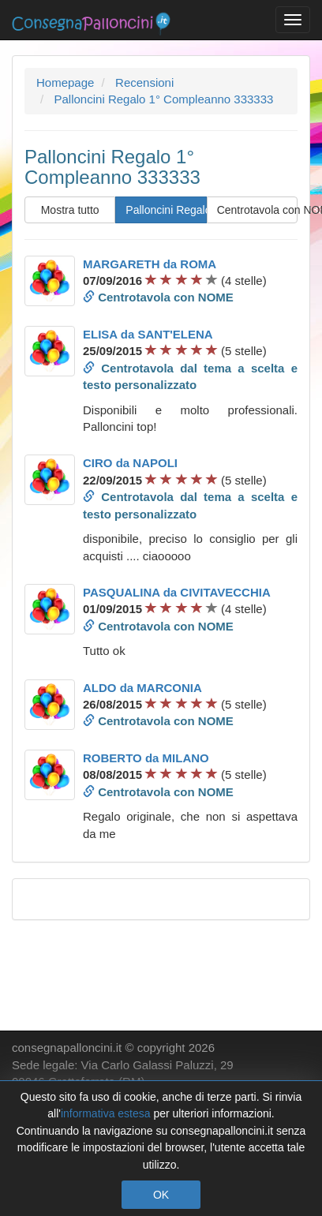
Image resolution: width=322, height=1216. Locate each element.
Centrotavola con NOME (257, 210)
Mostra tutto (70, 210)
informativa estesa (106, 1113)
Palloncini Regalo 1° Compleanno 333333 (165, 210)
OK (161, 1194)
